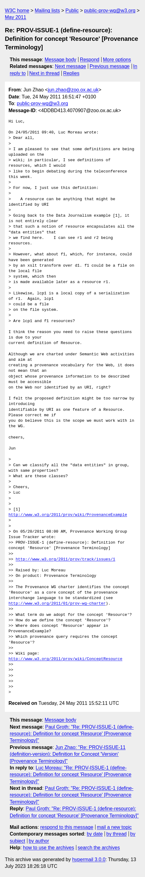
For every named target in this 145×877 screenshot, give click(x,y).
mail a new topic (114, 827)
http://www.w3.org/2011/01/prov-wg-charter (57, 603)
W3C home (17, 10)
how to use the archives (48, 847)
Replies (71, 73)
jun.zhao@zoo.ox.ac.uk (73, 89)
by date (94, 833)
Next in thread (44, 73)
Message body (60, 59)
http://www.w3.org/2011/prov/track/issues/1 (65, 559)
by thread (116, 833)
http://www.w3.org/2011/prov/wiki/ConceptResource (65, 659)
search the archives (99, 847)
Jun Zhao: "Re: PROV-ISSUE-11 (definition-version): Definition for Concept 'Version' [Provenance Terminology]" (68, 754)
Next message (70, 66)
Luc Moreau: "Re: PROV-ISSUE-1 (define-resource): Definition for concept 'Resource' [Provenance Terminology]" (70, 774)
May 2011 (15, 17)
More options (117, 59)
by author (39, 840)
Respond (89, 59)
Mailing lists (47, 10)
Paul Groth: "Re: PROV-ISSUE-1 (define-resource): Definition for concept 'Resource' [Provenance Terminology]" (72, 733)
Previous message (110, 66)
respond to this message (66, 827)
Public (72, 10)
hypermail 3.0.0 (88, 859)
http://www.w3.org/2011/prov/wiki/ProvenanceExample (68, 515)
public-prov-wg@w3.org (109, 10)
